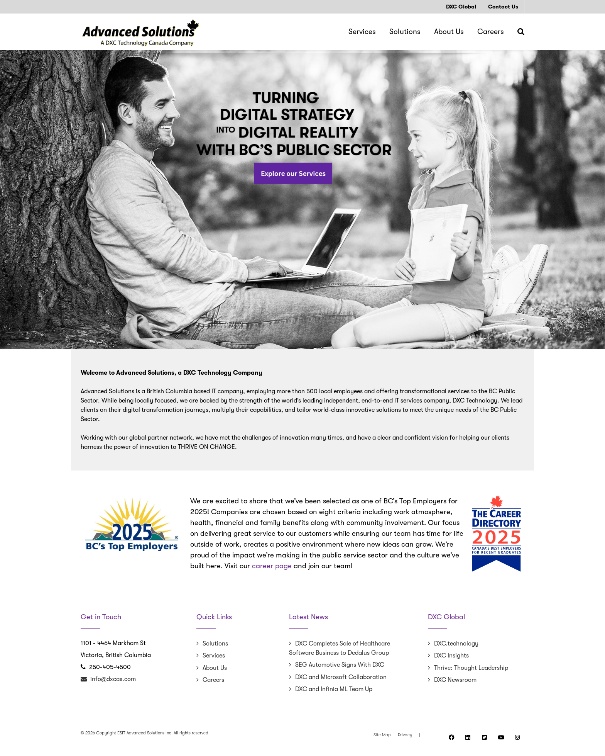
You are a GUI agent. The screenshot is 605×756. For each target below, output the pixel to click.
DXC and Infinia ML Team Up (333, 689)
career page (272, 566)
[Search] (520, 31)
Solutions (215, 643)
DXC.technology (456, 643)
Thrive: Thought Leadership (471, 667)
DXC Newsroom (455, 679)
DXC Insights (451, 655)
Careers (213, 679)
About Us (215, 667)
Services (214, 655)
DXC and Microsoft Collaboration (341, 677)
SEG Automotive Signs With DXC (339, 664)
